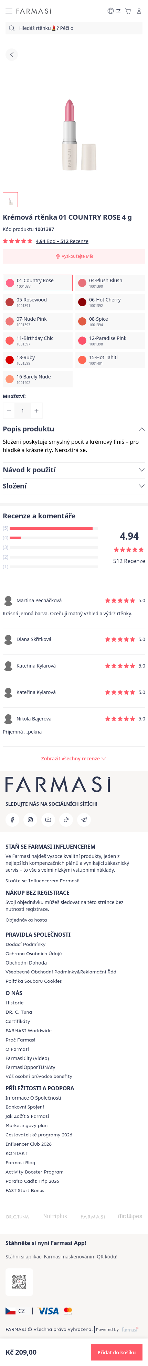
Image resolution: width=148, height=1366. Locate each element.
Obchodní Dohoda (26, 963)
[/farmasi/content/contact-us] (17, 1153)
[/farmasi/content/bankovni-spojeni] (25, 1107)
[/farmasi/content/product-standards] (18, 1021)
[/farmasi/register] (43, 881)
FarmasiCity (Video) (27, 1058)
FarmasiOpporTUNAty (30, 1067)
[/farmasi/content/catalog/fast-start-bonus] (25, 1190)
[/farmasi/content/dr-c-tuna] (19, 1012)
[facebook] (12, 820)
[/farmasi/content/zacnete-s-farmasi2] (27, 1116)
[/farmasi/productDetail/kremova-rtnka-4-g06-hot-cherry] (110, 302)
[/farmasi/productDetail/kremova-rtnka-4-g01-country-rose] (38, 283)
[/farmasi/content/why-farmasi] (20, 1040)
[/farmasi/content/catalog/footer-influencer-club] (29, 1144)
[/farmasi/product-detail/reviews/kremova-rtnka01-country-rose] (74, 758)
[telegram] (84, 820)
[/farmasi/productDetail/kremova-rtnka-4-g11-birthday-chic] (38, 340)
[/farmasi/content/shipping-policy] (25, 944)
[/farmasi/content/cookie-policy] (34, 981)
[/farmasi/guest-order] (26, 920)
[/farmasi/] (34, 11)
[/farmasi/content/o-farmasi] (17, 1049)
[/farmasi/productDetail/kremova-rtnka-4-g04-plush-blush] (110, 283)
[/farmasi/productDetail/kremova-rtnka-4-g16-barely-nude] (38, 379)
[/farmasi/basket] (128, 11)
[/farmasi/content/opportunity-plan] (26, 1125)
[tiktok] (66, 820)
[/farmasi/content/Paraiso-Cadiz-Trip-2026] (32, 1181)
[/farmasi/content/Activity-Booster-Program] (35, 1172)
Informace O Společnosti (33, 1098)
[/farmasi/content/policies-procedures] (34, 954)
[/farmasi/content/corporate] (29, 1031)
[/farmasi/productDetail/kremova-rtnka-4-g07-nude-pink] (38, 321)
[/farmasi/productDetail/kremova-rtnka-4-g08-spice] (110, 321)
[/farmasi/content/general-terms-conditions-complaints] (61, 972)
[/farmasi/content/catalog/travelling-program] (39, 1135)
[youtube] (48, 820)
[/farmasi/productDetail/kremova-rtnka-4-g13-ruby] (38, 360)
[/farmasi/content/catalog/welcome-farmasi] (39, 1076)
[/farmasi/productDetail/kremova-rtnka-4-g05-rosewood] (38, 302)
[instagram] (30, 820)
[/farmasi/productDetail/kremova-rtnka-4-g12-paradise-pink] (110, 340)
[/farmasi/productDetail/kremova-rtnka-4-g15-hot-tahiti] (110, 360)
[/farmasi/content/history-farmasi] (14, 1003)
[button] (18, 1311)
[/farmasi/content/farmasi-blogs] (20, 1163)
